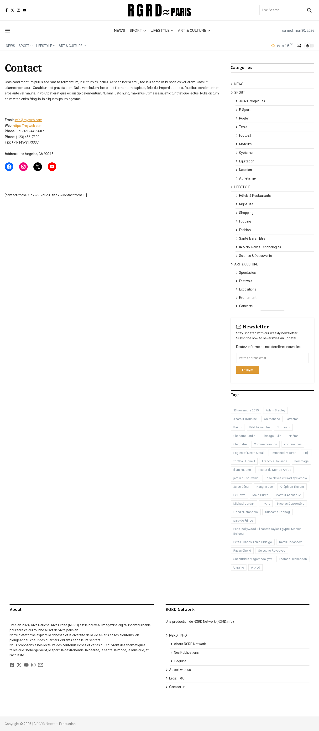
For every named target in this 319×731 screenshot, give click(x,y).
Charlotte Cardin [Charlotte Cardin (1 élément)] (244, 436)
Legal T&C (175, 678)
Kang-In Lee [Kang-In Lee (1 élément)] (264, 486)
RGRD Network (47, 724)
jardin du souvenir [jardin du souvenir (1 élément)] (245, 478)
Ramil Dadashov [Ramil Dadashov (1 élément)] (290, 542)
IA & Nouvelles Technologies (258, 247)
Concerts (244, 306)
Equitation (244, 161)
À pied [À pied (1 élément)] (255, 567)
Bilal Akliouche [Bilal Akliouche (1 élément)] (259, 427)
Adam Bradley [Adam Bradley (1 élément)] (275, 410)
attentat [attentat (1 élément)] (292, 419)
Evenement (245, 298)
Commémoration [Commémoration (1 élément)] (265, 444)
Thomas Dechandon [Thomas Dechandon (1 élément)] (293, 559)
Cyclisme (244, 153)
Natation (243, 170)
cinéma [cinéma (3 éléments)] (293, 436)
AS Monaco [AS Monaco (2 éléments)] (272, 419)
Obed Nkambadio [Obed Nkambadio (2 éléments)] (245, 512)
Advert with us (178, 670)
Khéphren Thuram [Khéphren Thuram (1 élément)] (292, 486)
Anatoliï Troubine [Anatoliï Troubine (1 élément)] (245, 419)
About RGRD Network (188, 644)
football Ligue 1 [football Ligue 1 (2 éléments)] (244, 461)
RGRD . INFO (176, 635)
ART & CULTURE (194, 30)
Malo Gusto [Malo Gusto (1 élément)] (260, 495)
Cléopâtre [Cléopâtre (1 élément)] (240, 444)
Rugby (242, 118)
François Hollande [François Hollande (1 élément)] (274, 461)
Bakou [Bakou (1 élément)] (237, 427)
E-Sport (243, 110)
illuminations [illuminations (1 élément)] (242, 470)
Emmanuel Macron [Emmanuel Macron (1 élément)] (283, 453)
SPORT (138, 30)
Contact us (175, 687)
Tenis (241, 127)
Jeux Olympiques (250, 101)
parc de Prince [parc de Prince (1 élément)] (243, 520)
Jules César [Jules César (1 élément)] (241, 486)
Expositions (245, 289)
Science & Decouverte (253, 256)
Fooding (243, 221)
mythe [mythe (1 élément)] (266, 503)
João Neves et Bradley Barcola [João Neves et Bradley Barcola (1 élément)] (286, 478)
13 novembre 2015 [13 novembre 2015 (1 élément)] (246, 410)
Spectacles (245, 273)
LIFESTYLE (162, 30)
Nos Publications (184, 652)
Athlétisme (245, 178)
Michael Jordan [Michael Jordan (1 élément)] (244, 503)
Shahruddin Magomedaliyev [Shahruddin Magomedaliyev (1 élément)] (252, 559)
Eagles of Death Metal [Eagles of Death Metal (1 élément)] (248, 453)
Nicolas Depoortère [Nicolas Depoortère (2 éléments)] (290, 503)
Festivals (243, 281)
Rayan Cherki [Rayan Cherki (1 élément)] (242, 550)
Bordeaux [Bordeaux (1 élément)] (283, 427)
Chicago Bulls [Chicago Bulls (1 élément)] (271, 436)
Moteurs (243, 144)
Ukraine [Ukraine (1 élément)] (238, 567)
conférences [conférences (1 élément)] (293, 444)
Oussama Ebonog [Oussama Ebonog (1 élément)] (277, 512)
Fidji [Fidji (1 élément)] (306, 453)
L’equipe (178, 661)
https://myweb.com (27, 126)
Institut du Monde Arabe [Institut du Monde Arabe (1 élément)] (274, 470)
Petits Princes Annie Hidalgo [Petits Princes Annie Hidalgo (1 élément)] (252, 542)
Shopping (244, 213)
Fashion (243, 230)
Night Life (244, 204)
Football (243, 135)
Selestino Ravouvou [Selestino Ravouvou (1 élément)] (271, 550)
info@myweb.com (28, 120)
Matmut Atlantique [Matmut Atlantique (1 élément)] (288, 495)
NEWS (119, 30)
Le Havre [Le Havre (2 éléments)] (239, 495)
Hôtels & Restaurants (253, 195)
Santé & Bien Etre (250, 238)
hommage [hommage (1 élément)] (301, 461)
